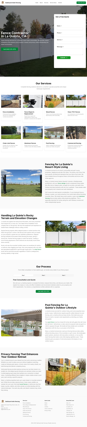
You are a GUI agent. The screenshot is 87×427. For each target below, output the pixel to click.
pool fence (51, 322)
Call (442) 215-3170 (9, 49)
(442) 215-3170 (81, 2)
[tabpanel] (43, 283)
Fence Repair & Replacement (29, 404)
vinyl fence (38, 249)
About (41, 2)
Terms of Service (48, 408)
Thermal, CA (69, 410)
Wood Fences (26, 406)
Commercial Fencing (27, 416)
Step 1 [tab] (23, 275)
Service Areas (53, 2)
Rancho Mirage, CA (70, 416)
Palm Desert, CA (70, 404)
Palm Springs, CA (70, 412)
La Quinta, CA (69, 406)
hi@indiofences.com (5, 409)
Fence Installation (27, 403)
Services (46, 2)
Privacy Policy (48, 410)
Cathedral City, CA (70, 414)
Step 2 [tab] (43, 275)
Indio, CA (68, 403)
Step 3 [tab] (63, 275)
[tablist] (43, 275)
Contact (60, 2)
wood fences (24, 384)
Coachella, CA (69, 408)
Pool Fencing (26, 414)
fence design (61, 183)
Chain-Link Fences (27, 410)
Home (36, 2)
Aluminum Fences (27, 412)
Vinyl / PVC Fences (27, 408)
